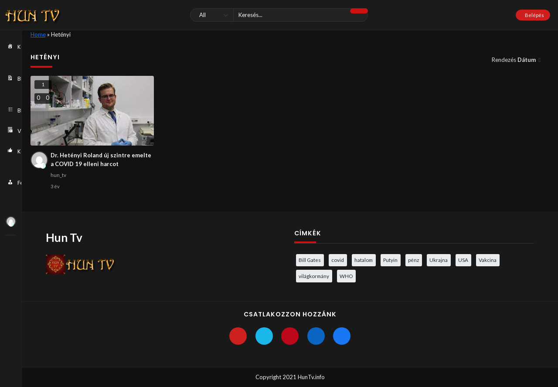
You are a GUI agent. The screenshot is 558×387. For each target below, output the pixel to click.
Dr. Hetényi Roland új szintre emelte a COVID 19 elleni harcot (101, 159)
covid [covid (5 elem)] (337, 260)
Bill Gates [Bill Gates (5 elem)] (310, 260)
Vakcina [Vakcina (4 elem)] (488, 260)
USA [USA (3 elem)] (463, 260)
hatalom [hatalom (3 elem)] (363, 260)
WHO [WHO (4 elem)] (346, 276)
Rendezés (514, 59)
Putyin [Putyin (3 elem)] (390, 260)
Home (38, 34)
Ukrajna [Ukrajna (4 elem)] (438, 260)
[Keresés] (278, 15)
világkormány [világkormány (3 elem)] (314, 276)
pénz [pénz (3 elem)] (413, 260)
